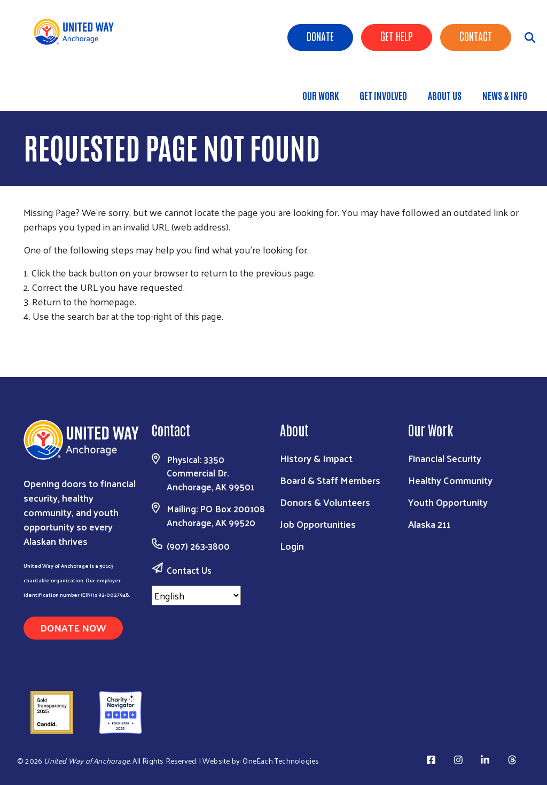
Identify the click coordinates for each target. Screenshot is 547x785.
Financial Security (444, 458)
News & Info (504, 95)
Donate (320, 36)
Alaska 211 (429, 523)
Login (292, 545)
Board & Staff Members (330, 480)
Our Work (320, 95)
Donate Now (73, 627)
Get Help (396, 36)
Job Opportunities (318, 523)
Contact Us (189, 570)
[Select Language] (196, 595)
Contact (475, 36)
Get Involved (383, 95)
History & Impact (316, 458)
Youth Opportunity (448, 502)
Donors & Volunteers (325, 502)
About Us (445, 95)
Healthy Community (450, 480)
